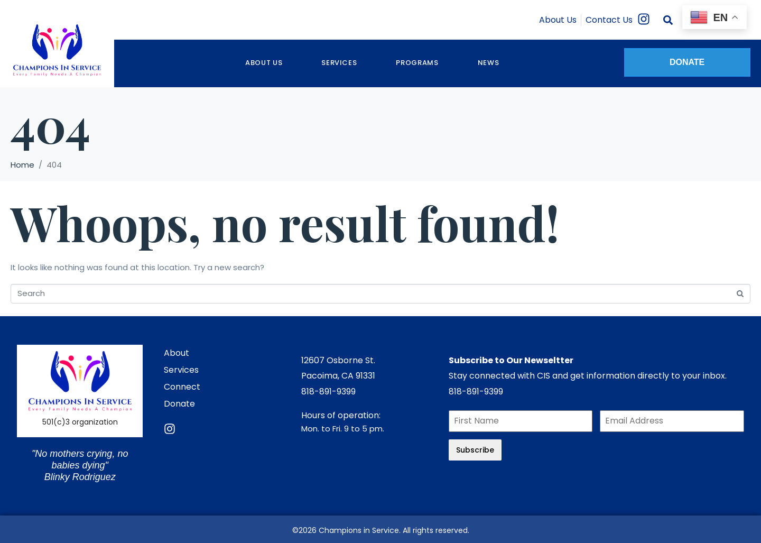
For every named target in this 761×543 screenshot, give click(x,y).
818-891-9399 (328, 391)
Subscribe (475, 450)
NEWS (488, 63)
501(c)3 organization (80, 422)
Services (339, 63)
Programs (417, 63)
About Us (263, 63)
